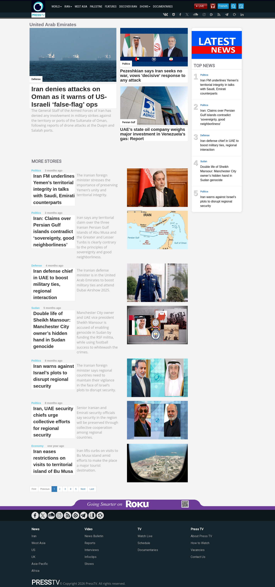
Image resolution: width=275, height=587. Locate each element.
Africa (35, 571)
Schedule (144, 543)
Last (92, 489)
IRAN (68, 6)
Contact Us (198, 557)
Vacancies (198, 550)
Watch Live (145, 536)
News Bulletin (94, 536)
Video (88, 529)
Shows (89, 564)
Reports (90, 543)
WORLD (57, 6)
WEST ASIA (81, 6)
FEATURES (111, 6)
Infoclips (90, 557)
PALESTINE (96, 6)
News (35, 529)
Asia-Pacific (39, 564)
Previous (45, 489)
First (34, 489)
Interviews (92, 550)
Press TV (197, 529)
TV (139, 529)
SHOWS (145, 6)
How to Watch (200, 543)
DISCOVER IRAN (128, 6)
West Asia (38, 543)
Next (83, 489)
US (33, 550)
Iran (33, 536)
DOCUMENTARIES (163, 6)
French (223, 6)
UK (33, 557)
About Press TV (201, 536)
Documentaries (148, 550)
